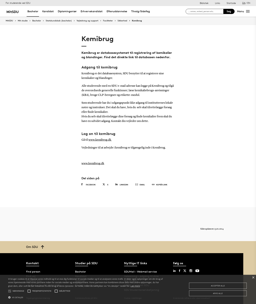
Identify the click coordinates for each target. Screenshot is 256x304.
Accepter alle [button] (218, 285)
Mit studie (23, 21)
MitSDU (9, 21)
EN (248, 2)
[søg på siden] (205, 11)
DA (243, 2)
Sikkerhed (122, 21)
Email (140, 184)
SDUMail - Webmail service (140, 271)
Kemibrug (137, 21)
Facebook (88, 184)
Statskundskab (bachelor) (59, 21)
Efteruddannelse (117, 11)
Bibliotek (204, 3)
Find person (33, 271)
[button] (86, 297)
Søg (229, 11)
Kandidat (48, 11)
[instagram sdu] (191, 270)
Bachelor (32, 11)
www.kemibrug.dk (100, 139)
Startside (231, 3)
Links (217, 3)
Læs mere (135, 286)
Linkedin (121, 184)
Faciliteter (108, 21)
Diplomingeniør (67, 11)
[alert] (128, 289)
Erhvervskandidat (92, 11)
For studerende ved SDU (18, 2)
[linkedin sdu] (174, 270)
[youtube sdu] (197, 270)
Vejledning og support (87, 21)
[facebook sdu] (179, 270)
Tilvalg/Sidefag (140, 11)
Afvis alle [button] (218, 293)
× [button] (253, 277)
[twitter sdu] (184, 270)
